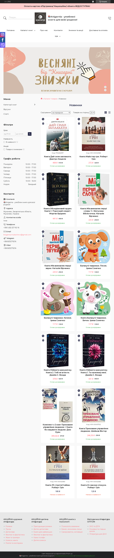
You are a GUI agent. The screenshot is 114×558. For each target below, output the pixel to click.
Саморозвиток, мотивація (71, 532)
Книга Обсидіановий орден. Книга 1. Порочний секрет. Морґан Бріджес (58, 211)
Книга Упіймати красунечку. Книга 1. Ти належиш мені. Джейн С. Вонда (94, 372)
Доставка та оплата (98, 30)
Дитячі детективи (41, 529)
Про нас (44, 30)
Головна (10, 30)
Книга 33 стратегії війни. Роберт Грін (57, 486)
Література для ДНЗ (97, 534)
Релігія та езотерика (14, 543)
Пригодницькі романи (43, 526)
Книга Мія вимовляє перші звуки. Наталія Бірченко (57, 267)
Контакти (58, 30)
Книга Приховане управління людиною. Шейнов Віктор (93, 429)
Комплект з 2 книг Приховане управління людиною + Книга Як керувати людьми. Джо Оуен (58, 428)
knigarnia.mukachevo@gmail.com (17, 235)
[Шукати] (4, 18)
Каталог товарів (50, 99)
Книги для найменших (43, 532)
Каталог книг (26, 30)
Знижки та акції (76, 30)
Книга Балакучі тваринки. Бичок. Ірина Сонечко (93, 319)
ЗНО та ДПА (94, 526)
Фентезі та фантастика (15, 535)
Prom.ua (69, 554)
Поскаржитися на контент (64, 556)
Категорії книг (10, 105)
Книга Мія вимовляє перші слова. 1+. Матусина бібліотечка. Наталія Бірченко (93, 212)
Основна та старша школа (97, 530)
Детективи (10, 532)
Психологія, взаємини (70, 526)
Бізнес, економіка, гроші (71, 529)
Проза (8, 529)
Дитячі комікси (40, 540)
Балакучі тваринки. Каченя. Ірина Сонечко (58, 319)
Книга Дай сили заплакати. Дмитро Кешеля (57, 157)
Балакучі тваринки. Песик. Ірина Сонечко (93, 267)
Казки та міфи (39, 537)
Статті (6, 114)
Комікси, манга (12, 540)
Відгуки (6, 109)
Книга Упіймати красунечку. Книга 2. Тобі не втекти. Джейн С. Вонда (58, 372)
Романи (9, 526)
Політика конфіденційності (85, 556)
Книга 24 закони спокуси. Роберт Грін (93, 486)
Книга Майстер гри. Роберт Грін (93, 157)
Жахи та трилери (13, 537)
